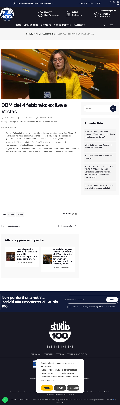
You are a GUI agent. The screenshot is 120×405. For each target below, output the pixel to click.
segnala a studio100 (77, 354)
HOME (18, 25)
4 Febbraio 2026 (25, 118)
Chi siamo (36, 354)
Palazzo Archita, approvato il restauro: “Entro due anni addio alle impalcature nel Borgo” (100, 134)
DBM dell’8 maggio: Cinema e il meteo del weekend (34, 3)
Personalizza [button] (73, 388)
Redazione (8, 118)
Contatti (48, 354)
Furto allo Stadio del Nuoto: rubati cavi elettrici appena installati (99, 186)
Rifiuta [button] (60, 388)
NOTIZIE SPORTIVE (62, 25)
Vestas (20, 214)
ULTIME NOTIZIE (31, 25)
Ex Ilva (11, 214)
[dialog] (60, 376)
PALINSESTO (79, 25)
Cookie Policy (78, 400)
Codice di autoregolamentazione (93, 400)
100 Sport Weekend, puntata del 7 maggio (99, 156)
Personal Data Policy (65, 400)
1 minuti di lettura (44, 118)
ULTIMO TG (46, 25)
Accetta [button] (47, 388)
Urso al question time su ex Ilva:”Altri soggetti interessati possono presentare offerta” (27, 255)
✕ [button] (78, 362)
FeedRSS (60, 354)
